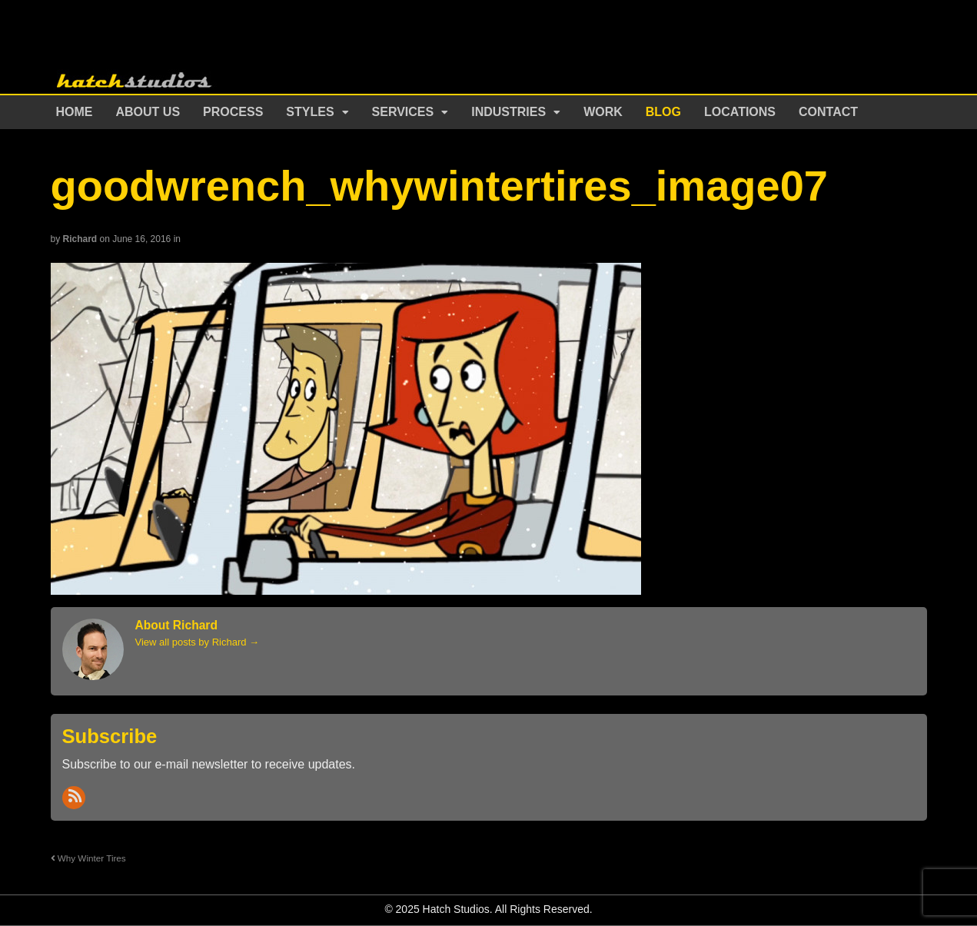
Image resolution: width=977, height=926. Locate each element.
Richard (80, 239)
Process (233, 111)
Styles (310, 111)
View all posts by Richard (197, 642)
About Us (148, 111)
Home (74, 111)
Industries (508, 111)
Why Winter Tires (88, 858)
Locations (740, 111)
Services (403, 111)
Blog (663, 111)
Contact (828, 111)
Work (603, 111)
